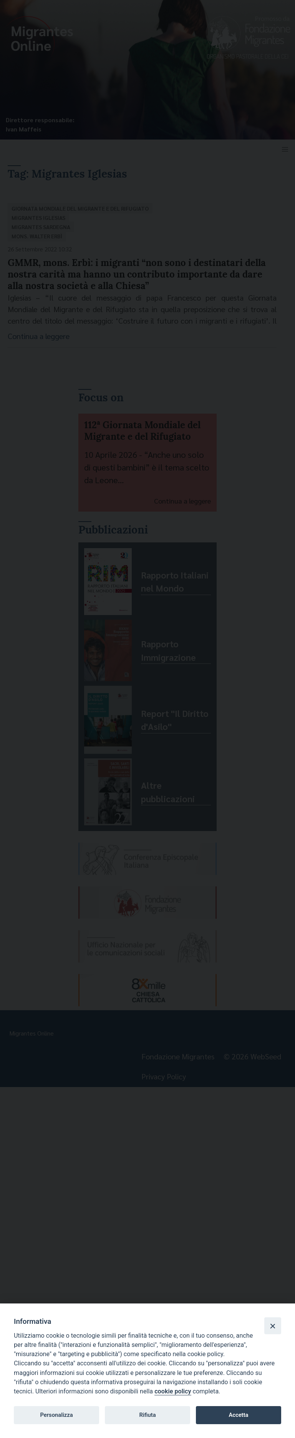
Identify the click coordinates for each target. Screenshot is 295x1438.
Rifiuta (147, 1414)
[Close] (272, 1325)
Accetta (238, 1414)
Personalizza (56, 1414)
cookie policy (172, 1391)
